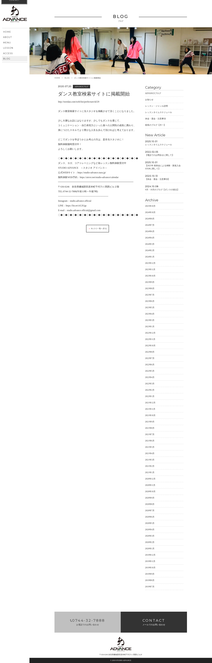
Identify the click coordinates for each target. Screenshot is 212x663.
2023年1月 (150, 327)
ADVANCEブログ (153, 94)
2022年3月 (150, 384)
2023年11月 (150, 270)
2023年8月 (150, 289)
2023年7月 (150, 295)
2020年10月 (150, 492)
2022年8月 (150, 352)
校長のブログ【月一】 (155, 125)
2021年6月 (150, 441)
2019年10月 (150, 568)
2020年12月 (150, 479)
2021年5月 (150, 447)
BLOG (67, 78)
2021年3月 (150, 460)
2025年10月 (150, 206)
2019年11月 (150, 561)
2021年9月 (150, 422)
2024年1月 (150, 257)
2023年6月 (150, 301)
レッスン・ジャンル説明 (156, 106)
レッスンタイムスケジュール (158, 113)
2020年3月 (150, 536)
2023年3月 (150, 320)
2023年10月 (150, 276)
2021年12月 (150, 403)
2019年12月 (150, 555)
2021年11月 (150, 409)
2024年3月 (150, 244)
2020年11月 (150, 485)
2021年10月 (150, 416)
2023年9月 (150, 282)
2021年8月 (150, 428)
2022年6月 (150, 365)
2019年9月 (150, 574)
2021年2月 (150, 466)
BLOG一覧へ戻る (97, 229)
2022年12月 (150, 333)
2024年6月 (150, 232)
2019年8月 (150, 580)
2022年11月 (150, 339)
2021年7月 (150, 435)
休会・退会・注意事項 (155, 119)
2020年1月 (150, 549)
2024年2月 (150, 251)
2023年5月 (150, 308)
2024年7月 (150, 225)
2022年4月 (150, 377)
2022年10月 (150, 346)
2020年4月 (150, 530)
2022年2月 (150, 390)
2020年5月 (150, 523)
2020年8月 (150, 504)
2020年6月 (150, 517)
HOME (57, 78)
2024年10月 (150, 213)
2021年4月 (150, 454)
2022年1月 (150, 397)
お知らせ (149, 100)
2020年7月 (150, 511)
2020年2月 (150, 542)
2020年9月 (150, 498)
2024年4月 (150, 238)
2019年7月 (150, 587)
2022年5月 (150, 371)
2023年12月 (150, 263)
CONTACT (14, 99)
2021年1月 (150, 473)
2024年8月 (150, 219)
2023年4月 (150, 314)
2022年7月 (150, 358)
